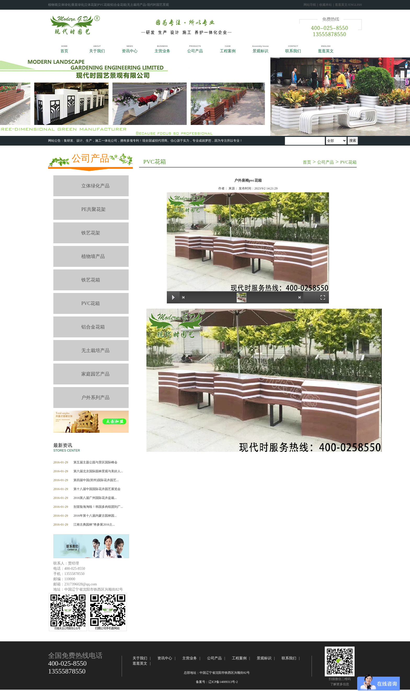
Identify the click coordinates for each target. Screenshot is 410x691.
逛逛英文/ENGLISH (348, 5)
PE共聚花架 (93, 209)
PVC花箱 (90, 303)
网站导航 (310, 5)
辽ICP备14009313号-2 (223, 682)
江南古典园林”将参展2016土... (94, 524)
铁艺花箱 (90, 280)
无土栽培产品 (95, 350)
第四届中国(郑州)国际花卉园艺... (96, 480)
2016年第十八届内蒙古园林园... (95, 515)
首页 (307, 162)
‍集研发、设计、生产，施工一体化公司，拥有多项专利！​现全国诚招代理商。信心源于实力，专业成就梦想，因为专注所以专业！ (153, 140)
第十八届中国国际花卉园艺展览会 (97, 489)
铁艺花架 (90, 232)
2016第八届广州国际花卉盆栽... (95, 498)
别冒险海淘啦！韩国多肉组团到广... (98, 507)
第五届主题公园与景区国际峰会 (95, 462)
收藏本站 (325, 5)
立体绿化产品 (95, 185)
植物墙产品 (93, 256)
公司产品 (90, 158)
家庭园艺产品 (95, 374)
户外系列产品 (95, 397)
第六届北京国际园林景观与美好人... (98, 471)
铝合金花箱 (93, 327)
